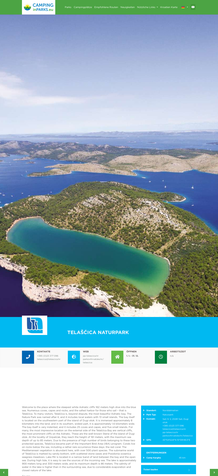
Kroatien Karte (168, 7)
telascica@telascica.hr (48, 359)
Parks (68, 7)
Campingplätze (83, 7)
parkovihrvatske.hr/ (93, 359)
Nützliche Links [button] (146, 7)
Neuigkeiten (128, 7)
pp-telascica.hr (91, 356)
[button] (184, 7)
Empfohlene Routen (106, 7)
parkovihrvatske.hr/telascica (178, 435)
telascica (87, 362)
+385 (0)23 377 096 (47, 356)
